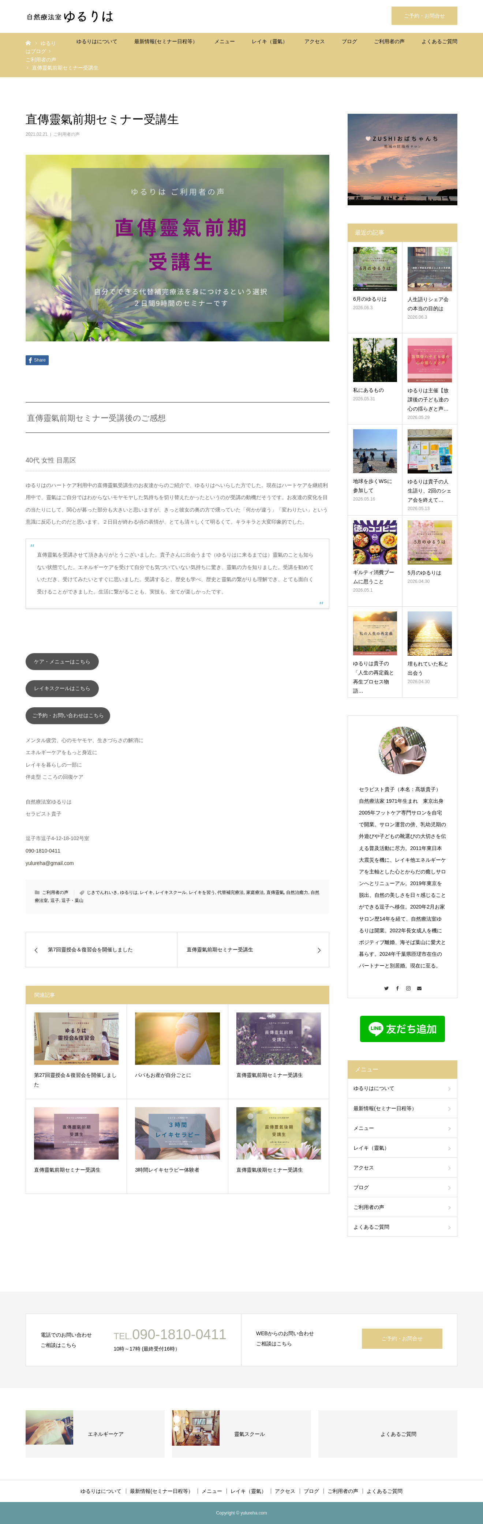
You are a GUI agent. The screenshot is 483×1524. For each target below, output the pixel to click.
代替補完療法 (230, 896)
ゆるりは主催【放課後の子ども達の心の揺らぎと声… (428, 399)
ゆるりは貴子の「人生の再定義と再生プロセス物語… (373, 677)
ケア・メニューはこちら (62, 662)
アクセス (314, 41)
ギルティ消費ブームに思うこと (373, 576)
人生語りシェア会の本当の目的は (428, 303)
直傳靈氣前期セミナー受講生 (269, 1078)
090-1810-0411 (43, 854)
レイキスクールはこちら (62, 690)
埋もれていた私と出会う (428, 668)
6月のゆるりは (370, 299)
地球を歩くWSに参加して (372, 485)
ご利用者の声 (389, 41)
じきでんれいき (102, 896)
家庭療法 (255, 896)
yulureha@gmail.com (50, 866)
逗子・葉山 (72, 904)
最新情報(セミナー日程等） (166, 41)
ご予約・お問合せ (424, 16)
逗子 (54, 904)
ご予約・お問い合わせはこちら (68, 719)
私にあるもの (368, 390)
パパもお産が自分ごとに (163, 1078)
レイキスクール (171, 896)
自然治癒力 (297, 896)
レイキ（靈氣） (270, 41)
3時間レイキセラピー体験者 (167, 1173)
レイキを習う (202, 896)
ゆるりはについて (96, 41)
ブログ (349, 41)
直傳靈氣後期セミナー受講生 (269, 1173)
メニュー (224, 41)
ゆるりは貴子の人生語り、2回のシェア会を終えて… (430, 491)
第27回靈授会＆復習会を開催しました (75, 1083)
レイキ (146, 896)
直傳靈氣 (275, 896)
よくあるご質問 (439, 41)
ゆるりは (129, 896)
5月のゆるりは (424, 573)
